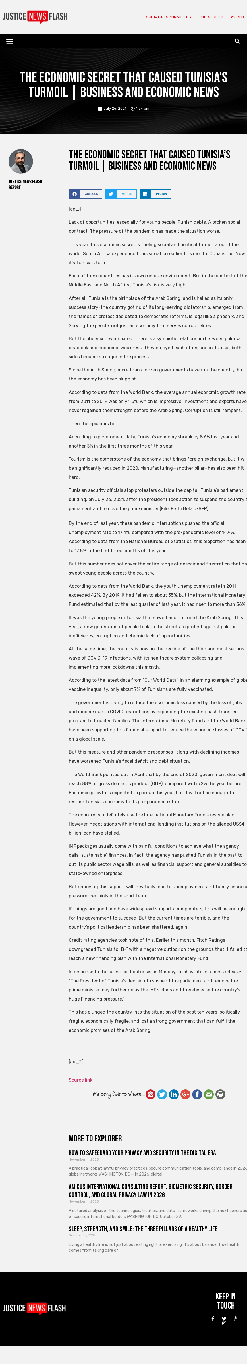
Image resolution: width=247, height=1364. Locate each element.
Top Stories (206, 17)
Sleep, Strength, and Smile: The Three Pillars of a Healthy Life (143, 1229)
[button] (9, 41)
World (236, 17)
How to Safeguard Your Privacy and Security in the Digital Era (142, 1153)
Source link (80, 1080)
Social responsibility (158, 17)
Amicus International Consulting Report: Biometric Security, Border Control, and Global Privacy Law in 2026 (151, 1191)
